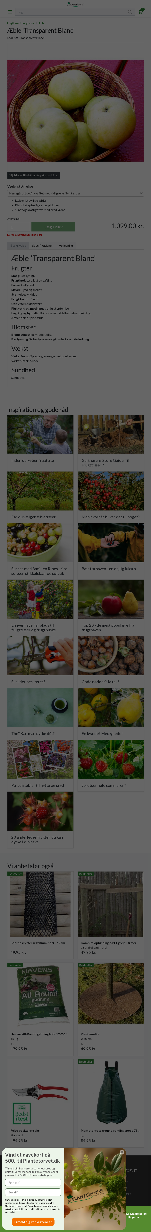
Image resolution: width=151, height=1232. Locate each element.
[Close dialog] (31, 1152)
